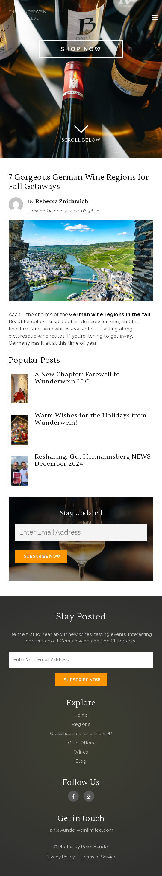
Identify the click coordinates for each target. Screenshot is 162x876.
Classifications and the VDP (81, 733)
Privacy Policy (60, 857)
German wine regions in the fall (110, 314)
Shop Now (81, 49)
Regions (81, 724)
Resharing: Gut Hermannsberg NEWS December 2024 (93, 460)
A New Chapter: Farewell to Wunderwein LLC (77, 378)
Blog (81, 761)
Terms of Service (99, 857)
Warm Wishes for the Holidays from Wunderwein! (91, 419)
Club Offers (81, 742)
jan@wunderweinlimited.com (81, 830)
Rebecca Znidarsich (61, 201)
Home (81, 715)
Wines (81, 752)
